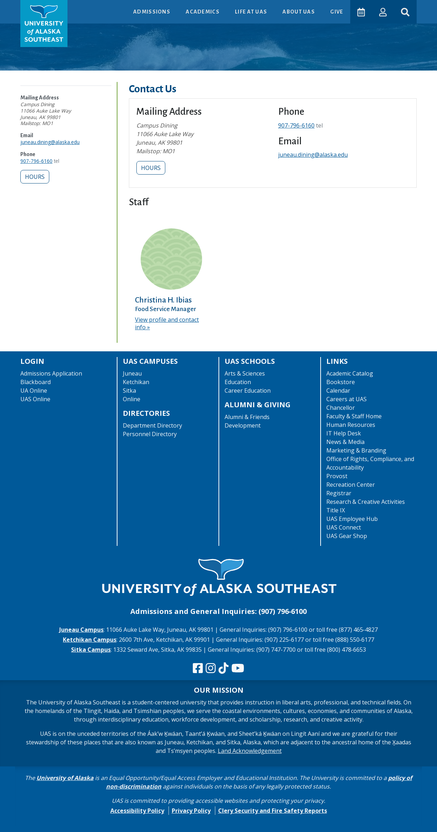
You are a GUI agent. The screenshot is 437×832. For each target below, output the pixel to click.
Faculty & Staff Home (354, 416)
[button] (382, 11)
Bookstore (340, 382)
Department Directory (152, 425)
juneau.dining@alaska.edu (50, 142)
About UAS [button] (299, 12)
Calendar (338, 390)
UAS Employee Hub (352, 519)
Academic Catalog (349, 373)
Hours (35, 177)
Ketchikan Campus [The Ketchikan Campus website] (89, 640)
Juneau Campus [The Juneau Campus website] (81, 630)
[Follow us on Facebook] (198, 668)
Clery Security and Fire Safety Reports (272, 811)
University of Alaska (65, 778)
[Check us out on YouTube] (237, 668)
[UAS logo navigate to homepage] (43, 23)
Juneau (132, 373)
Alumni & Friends (247, 417)
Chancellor (340, 408)
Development (243, 425)
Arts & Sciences (245, 373)
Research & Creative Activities (365, 502)
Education (238, 382)
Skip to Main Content (33, 7)
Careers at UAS (346, 399)
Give (336, 12)
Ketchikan (136, 382)
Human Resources (350, 425)
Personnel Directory (150, 434)
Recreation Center (350, 485)
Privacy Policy (191, 811)
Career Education (248, 390)
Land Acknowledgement (250, 751)
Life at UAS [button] (251, 12)
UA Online (33, 390)
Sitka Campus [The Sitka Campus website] (91, 649)
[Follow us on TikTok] (223, 668)
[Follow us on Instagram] (211, 668)
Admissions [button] (152, 12)
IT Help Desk (343, 433)
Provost (336, 476)
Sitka (129, 390)
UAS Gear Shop (346, 536)
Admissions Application (51, 373)
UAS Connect (343, 527)
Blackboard (35, 382)
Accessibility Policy (137, 811)
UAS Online (35, 399)
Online (131, 399)
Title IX (335, 510)
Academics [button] (203, 12)
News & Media (345, 442)
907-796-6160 (36, 160)
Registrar (338, 493)
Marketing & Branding (356, 450)
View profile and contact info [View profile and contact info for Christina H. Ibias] (167, 323)
